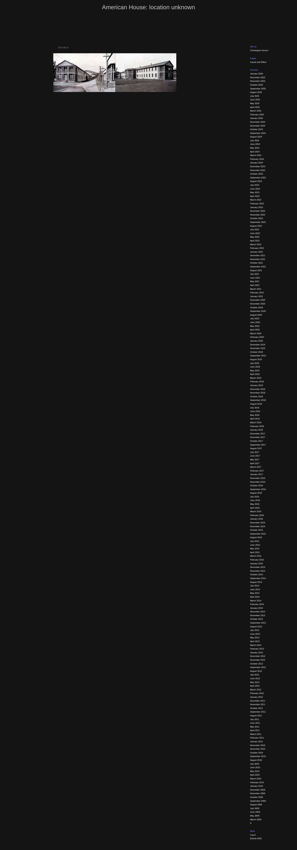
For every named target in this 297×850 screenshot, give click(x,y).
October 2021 (256, 263)
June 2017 (255, 456)
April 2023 (254, 196)
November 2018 (257, 393)
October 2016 (256, 485)
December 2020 (257, 300)
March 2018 (255, 422)
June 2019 (255, 367)
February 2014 (257, 604)
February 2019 (257, 381)
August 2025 (256, 92)
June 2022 (255, 233)
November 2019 (257, 348)
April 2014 (254, 597)
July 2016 (254, 497)
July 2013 (254, 630)
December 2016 (257, 478)
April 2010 (254, 775)
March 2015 (255, 556)
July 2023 (254, 185)
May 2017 (254, 459)
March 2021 (255, 289)
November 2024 (257, 126)
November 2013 (257, 615)
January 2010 (256, 786)
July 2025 (254, 96)
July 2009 (254, 808)
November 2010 (257, 749)
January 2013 (256, 652)
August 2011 (256, 715)
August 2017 (256, 448)
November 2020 (257, 304)
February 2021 (257, 292)
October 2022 (256, 218)
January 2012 (256, 697)
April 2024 (254, 152)
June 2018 (255, 411)
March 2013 (255, 645)
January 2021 (256, 296)
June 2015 (255, 545)
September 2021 (258, 266)
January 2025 (256, 118)
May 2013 (254, 637)
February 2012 (257, 693)
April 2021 (254, 285)
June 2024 (255, 144)
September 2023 (258, 177)
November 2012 (257, 660)
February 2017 (257, 471)
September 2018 (258, 400)
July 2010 (254, 764)
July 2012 (254, 675)
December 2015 (257, 522)
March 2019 (255, 378)
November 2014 (257, 571)
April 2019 (254, 374)
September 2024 (258, 133)
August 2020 (256, 315)
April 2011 (254, 730)
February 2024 (257, 159)
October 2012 (256, 664)
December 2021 (257, 255)
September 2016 (258, 489)
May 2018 (254, 415)
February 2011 (257, 738)
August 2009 (256, 804)
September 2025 (258, 88)
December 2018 (257, 389)
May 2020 (254, 326)
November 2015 (257, 526)
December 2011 (257, 701)
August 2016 (256, 493)
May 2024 (254, 148)
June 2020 (255, 322)
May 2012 (254, 682)
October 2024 (256, 129)
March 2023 (255, 200)
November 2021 (257, 259)
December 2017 (257, 433)
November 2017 (257, 437)
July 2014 (254, 586)
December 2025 (257, 77)
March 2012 (255, 689)
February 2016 (257, 515)
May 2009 (254, 816)
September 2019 (258, 355)
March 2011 (255, 734)
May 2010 (254, 771)
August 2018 (256, 404)
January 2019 (256, 385)
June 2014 (255, 589)
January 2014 (256, 608)
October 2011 (256, 708)
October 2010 (256, 753)
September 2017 (258, 445)
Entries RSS (256, 838)
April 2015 (254, 552)
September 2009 (258, 801)
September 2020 (258, 311)
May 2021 (254, 281)
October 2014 (256, 574)
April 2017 (254, 463)
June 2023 (255, 189)
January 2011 (256, 741)
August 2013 (256, 626)
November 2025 (257, 81)
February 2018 (257, 426)
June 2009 (255, 812)
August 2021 (256, 270)
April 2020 (254, 330)
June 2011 (255, 723)
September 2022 (258, 222)
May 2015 (254, 548)
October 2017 (256, 441)
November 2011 (257, 704)
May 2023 (254, 192)
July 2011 (254, 719)
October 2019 (256, 352)
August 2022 (256, 226)
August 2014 (256, 582)
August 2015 (256, 537)
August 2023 (256, 181)
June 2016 (255, 500)
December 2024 (257, 122)
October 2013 (256, 619)
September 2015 (258, 534)
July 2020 (254, 318)
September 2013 (258, 623)
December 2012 (257, 656)
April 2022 (254, 241)
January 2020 (256, 341)
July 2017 (254, 452)
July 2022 (254, 229)
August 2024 (256, 137)
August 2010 (256, 760)
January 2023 (256, 207)
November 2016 (257, 482)
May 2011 (254, 727)
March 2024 (255, 155)
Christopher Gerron (259, 50)
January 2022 (256, 252)
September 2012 (258, 667)
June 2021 (255, 278)
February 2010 (257, 782)
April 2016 (254, 508)
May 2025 (254, 103)
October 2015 (256, 530)
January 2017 (256, 474)
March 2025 (255, 111)
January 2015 (256, 563)
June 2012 (255, 678)
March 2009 (255, 819)
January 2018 (256, 430)
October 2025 (256, 85)
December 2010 (257, 745)
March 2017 (255, 467)
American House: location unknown (148, 7)
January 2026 (256, 74)
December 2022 (257, 211)
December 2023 (257, 166)
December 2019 (257, 344)
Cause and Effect (258, 62)
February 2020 (257, 337)
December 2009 (257, 790)
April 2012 (254, 686)
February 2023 (257, 203)
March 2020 (255, 333)
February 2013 (257, 649)
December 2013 (257, 611)
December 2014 (257, 567)
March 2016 (255, 511)
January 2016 (256, 519)
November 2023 (257, 170)
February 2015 (257, 560)
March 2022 (255, 244)
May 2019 (254, 370)
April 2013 (254, 641)
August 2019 (256, 359)
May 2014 (254, 593)
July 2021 (254, 274)
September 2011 (258, 712)
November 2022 (257, 215)
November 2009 (257, 793)
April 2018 (254, 419)
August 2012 (256, 671)
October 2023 (256, 174)
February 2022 (257, 248)
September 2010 (258, 756)
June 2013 (255, 634)
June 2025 (255, 99)
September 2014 (258, 578)
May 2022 (254, 237)
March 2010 (255, 778)
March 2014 (255, 600)
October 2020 (256, 307)
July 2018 (254, 408)
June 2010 (255, 767)
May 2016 (254, 504)
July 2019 (254, 363)
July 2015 (254, 541)
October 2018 (256, 396)
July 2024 (254, 140)
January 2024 (256, 163)
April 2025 (254, 107)
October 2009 (256, 797)
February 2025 (257, 114)
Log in (253, 835)
